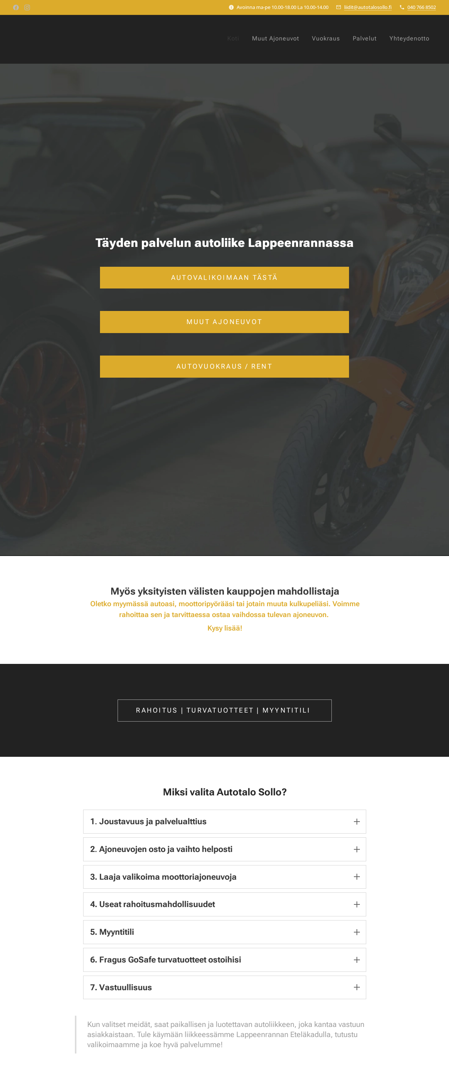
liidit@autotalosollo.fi (368, 7)
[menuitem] (362, 39)
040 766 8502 (421, 7)
